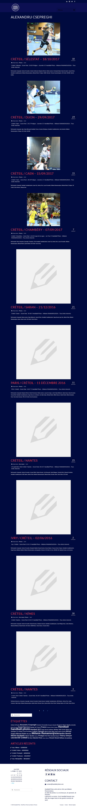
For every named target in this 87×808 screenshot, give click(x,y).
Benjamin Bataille (34, 548)
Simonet (43, 550)
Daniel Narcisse (24, 727)
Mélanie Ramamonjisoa (56, 185)
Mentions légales (72, 804)
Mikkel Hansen (57, 394)
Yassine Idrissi (46, 625)
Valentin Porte (37, 738)
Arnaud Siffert (33, 472)
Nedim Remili (63, 394)
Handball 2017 (35, 729)
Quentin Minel (28, 243)
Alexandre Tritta (15, 241)
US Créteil (24, 131)
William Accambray (66, 738)
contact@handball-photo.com (54, 784)
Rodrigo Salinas (60, 703)
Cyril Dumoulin (47, 472)
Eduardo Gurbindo (68, 472)
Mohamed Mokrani (15, 625)
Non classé (21, 464)
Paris (12, 396)
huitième (51, 729)
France (37, 129)
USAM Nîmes (33, 625)
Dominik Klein (61, 472)
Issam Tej (35, 185)
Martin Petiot (66, 317)
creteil (53, 392)
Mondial (29, 733)
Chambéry (31, 241)
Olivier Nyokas (29, 735)
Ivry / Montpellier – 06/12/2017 (21, 758)
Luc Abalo (19, 731)
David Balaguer (54, 472)
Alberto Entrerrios (16, 701)
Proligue (20, 131)
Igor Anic (61, 317)
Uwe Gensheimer (33, 396)
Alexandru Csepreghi (16, 71)
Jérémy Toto (40, 185)
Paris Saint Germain (18, 396)
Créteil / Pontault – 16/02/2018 (21, 753)
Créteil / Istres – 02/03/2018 (20, 750)
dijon (23, 129)
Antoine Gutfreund (34, 71)
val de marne (70, 550)
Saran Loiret (23, 319)
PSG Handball (51, 735)
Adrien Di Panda (15, 725)
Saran (19, 319)
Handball (50, 129)
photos (36, 735)
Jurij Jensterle (62, 129)
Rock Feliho (60, 474)
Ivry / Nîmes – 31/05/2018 (19, 747)
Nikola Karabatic (70, 394)
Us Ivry (51, 550)
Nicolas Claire (54, 474)
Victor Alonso (17, 187)
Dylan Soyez (65, 392)
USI (58, 550)
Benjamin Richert (42, 71)
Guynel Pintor (72, 71)
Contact (66, 804)
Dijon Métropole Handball (29, 129)
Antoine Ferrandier (26, 71)
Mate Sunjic (44, 394)
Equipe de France (35, 727)
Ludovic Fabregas (38, 731)
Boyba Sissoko (40, 472)
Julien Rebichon (69, 623)
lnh (40, 394)
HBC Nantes (25, 474)
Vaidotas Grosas (63, 550)
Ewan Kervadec (64, 71)
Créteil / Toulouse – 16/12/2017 (21, 756)
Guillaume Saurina (41, 623)
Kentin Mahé (65, 729)
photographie (38, 550)
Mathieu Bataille (20, 550)
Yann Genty (38, 243)
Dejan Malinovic (31, 317)
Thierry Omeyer (66, 736)
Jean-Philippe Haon (61, 623)
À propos (61, 804)
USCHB (28, 131)
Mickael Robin (65, 185)
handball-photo (55, 129)
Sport (57, 735)
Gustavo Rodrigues (43, 129)
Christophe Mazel (57, 71)
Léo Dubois (36, 394)
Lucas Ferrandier (47, 185)
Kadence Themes (33, 804)
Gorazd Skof (13, 394)
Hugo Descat (56, 317)
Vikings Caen (23, 187)
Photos (20, 62)
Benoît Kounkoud (33, 392)
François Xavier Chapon (57, 548)
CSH (35, 241)
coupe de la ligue (48, 392)
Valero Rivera (72, 703)
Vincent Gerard (54, 738)
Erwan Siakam (48, 548)
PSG (24, 396)
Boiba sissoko (50, 71)
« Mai (12, 783)
